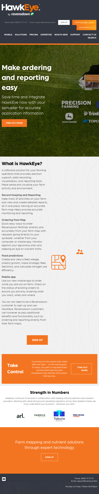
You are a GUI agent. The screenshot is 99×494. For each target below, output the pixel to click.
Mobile (8, 34)
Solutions (21, 34)
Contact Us (89, 34)
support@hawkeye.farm (45, 22)
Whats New (61, 34)
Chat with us (87, 27)
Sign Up (64, 22)
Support (75, 34)
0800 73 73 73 (21, 22)
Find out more (14, 123)
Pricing (34, 34)
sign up (49, 457)
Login (84, 22)
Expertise (46, 34)
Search (92, 38)
